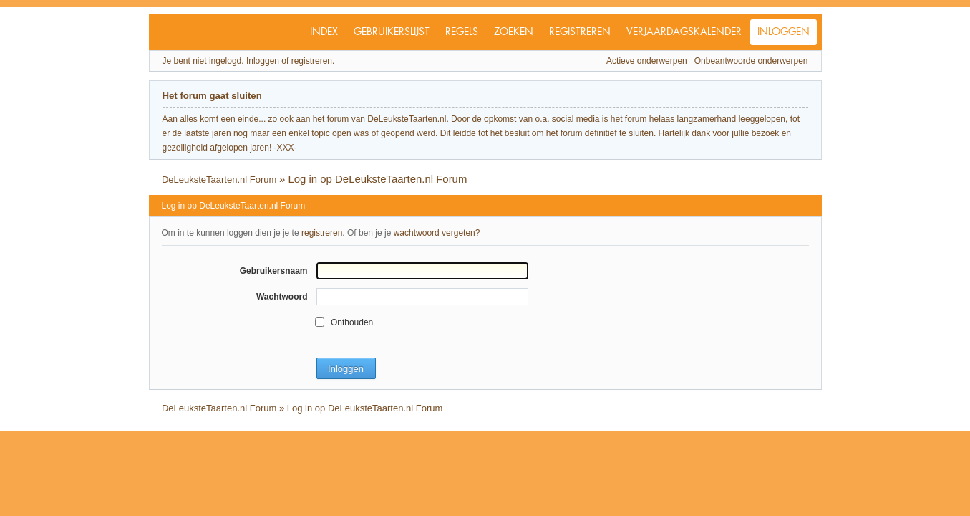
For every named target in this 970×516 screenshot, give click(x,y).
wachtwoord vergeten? (437, 233)
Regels (461, 32)
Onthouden (352, 322)
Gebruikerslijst (392, 32)
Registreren (580, 32)
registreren (321, 233)
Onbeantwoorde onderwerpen (751, 61)
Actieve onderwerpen (646, 61)
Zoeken (513, 32)
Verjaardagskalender (684, 32)
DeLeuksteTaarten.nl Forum (219, 179)
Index (324, 32)
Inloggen (783, 32)
